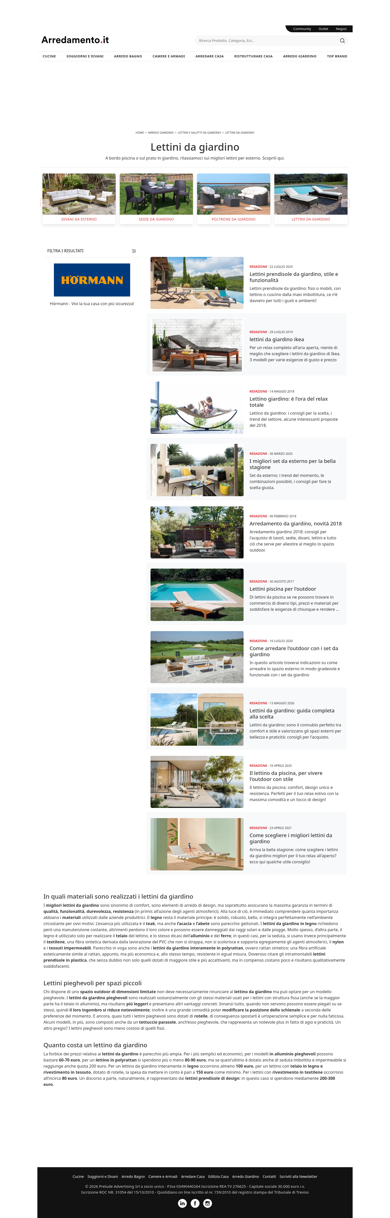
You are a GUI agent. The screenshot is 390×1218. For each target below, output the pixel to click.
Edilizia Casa (218, 1176)
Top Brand (337, 56)
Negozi (341, 28)
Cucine (49, 56)
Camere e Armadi (169, 56)
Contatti (269, 1176)
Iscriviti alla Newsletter (298, 1176)
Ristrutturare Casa (253, 56)
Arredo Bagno (128, 56)
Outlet (323, 28)
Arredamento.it (118, 39)
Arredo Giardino (300, 56)
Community (302, 28)
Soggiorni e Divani (85, 56)
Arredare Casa (210, 56)
